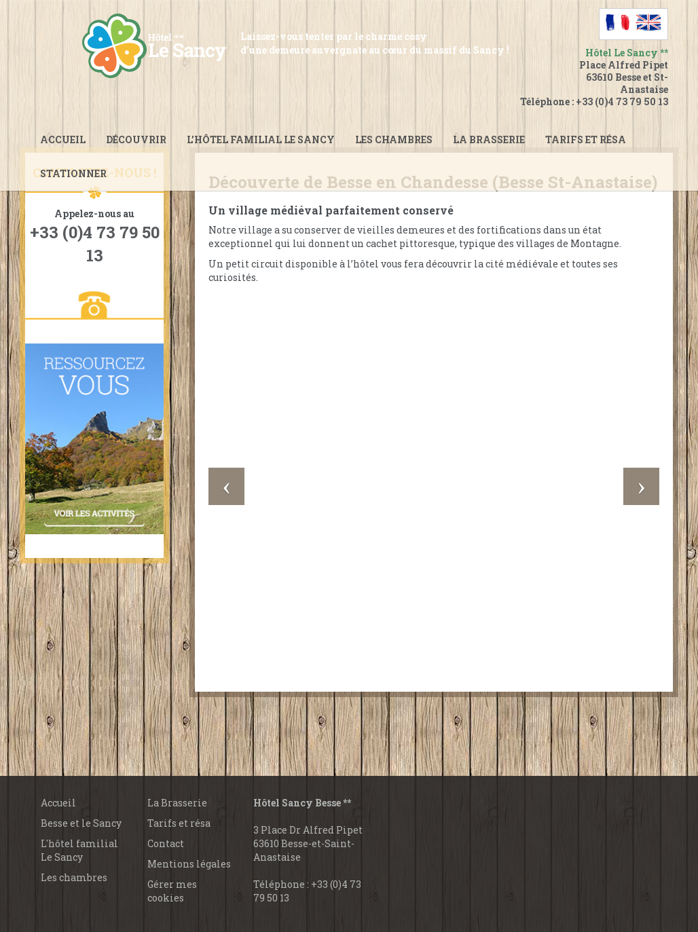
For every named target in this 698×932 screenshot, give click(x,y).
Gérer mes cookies (172, 891)
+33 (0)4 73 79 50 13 (622, 101)
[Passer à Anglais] (648, 22)
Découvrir (136, 139)
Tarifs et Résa (585, 139)
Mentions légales (189, 863)
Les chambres (394, 139)
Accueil (63, 139)
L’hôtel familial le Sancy (261, 139)
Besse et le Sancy (81, 823)
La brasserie (489, 139)
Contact (165, 843)
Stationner (73, 173)
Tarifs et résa (178, 823)
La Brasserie (177, 802)
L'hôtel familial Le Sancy (79, 850)
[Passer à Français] (618, 22)
